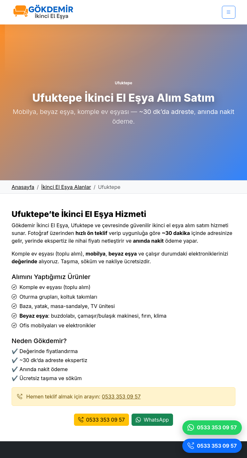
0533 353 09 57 (121, 396)
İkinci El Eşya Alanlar (66, 187)
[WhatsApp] (212, 427)
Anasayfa (23, 187)
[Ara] (212, 446)
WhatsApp (152, 419)
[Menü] (228, 12)
